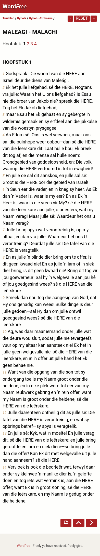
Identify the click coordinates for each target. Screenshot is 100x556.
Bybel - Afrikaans (41, 18)
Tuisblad (8, 18)
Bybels (21, 18)
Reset (82, 18)
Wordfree (23, 546)
